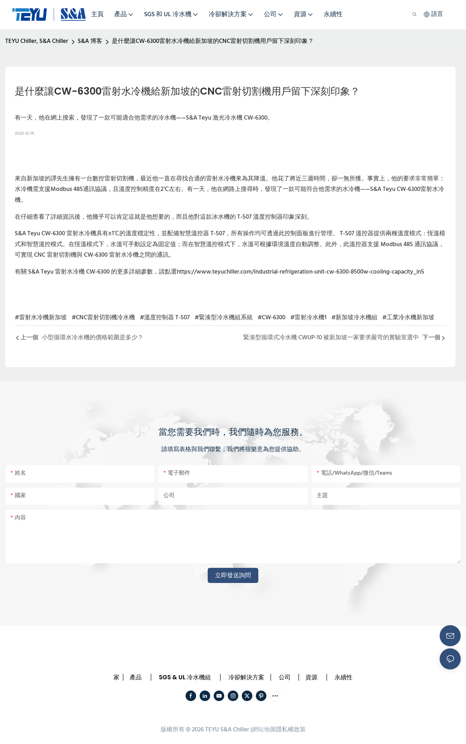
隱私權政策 (291, 730)
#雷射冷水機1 (308, 317)
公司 (285, 677)
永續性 (343, 677)
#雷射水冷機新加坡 (41, 317)
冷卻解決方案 (246, 677)
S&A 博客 (90, 41)
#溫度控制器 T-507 (165, 317)
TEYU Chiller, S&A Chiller (36, 41)
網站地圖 (264, 730)
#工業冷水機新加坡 (408, 317)
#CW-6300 (271, 317)
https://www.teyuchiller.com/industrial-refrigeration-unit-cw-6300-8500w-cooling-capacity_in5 (300, 272)
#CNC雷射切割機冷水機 (103, 317)
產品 (136, 677)
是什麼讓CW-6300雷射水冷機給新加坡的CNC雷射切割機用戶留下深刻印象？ (213, 41)
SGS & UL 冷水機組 (185, 677)
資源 (311, 677)
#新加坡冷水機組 (354, 317)
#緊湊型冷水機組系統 (224, 317)
